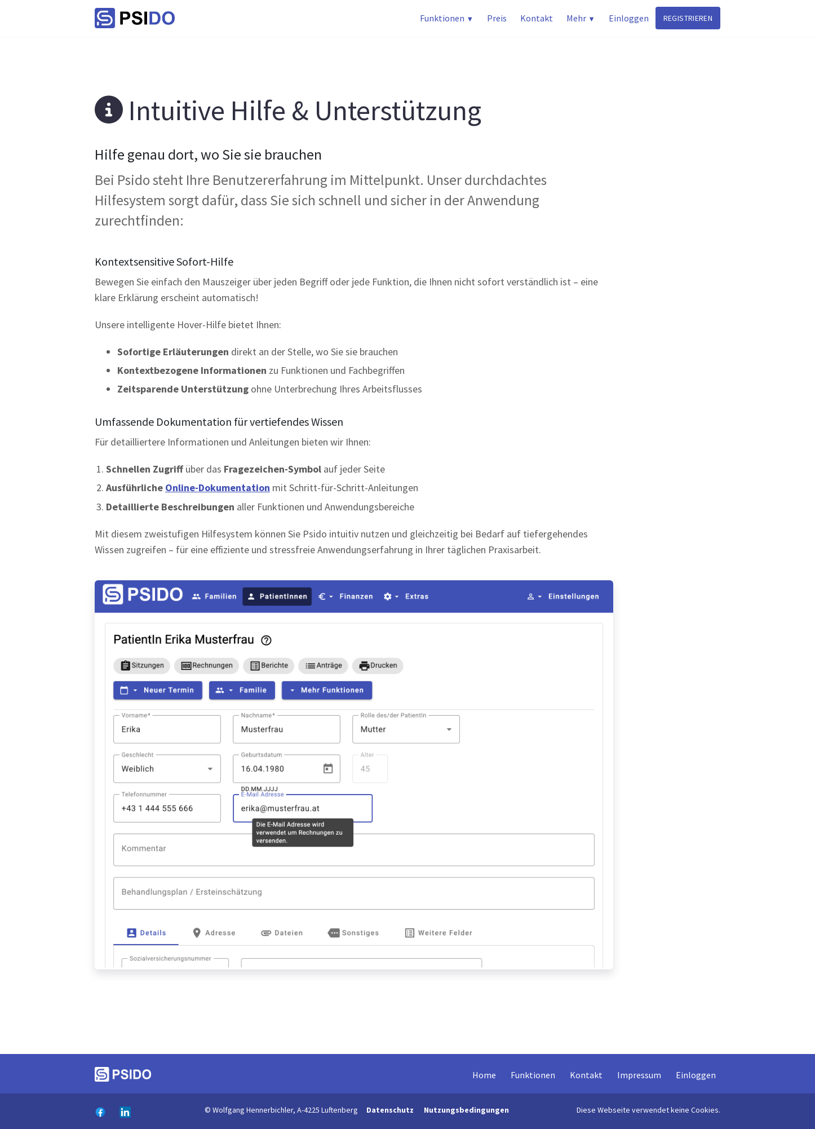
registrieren (687, 18)
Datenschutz (390, 1110)
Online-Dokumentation (217, 487)
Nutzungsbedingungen (466, 1110)
